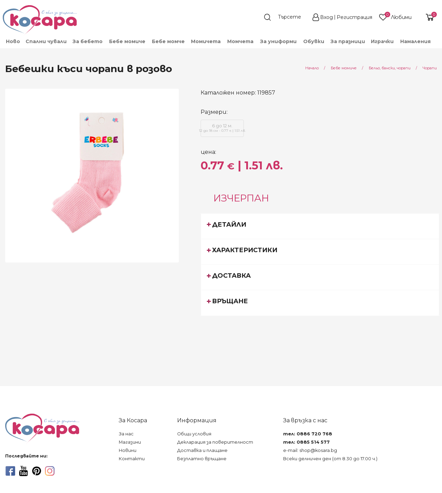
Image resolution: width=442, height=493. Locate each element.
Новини (127, 450)
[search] (286, 17)
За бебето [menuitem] (88, 41)
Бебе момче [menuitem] (168, 41)
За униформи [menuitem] (278, 41)
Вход (326, 17)
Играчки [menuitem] (382, 41)
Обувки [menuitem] (313, 41)
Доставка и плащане (202, 450)
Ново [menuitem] (13, 41)
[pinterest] (36, 471)
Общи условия (194, 433)
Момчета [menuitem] (240, 41)
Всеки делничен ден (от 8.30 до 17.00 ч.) (330, 458)
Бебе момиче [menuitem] (127, 41)
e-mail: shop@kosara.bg (310, 450)
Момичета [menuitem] (206, 41)
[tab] (320, 226)
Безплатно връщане (202, 458)
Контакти (132, 458)
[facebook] (10, 471)
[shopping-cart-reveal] (427, 17)
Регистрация (354, 17)
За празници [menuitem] (347, 41)
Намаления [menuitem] (415, 41)
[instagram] (50, 471)
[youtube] (23, 471)
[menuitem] (436, 44)
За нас (126, 433)
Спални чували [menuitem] (46, 41)
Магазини (130, 442)
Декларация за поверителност (215, 442)
